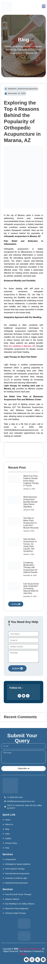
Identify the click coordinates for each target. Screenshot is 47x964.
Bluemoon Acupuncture (30, 949)
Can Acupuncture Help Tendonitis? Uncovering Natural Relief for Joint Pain (31, 588)
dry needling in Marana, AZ (22, 346)
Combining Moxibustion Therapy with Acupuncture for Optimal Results (30, 567)
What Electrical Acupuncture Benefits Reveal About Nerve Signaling (30, 502)
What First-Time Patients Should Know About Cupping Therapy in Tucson (31, 481)
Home (8, 46)
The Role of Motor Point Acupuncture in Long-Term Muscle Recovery (31, 523)
